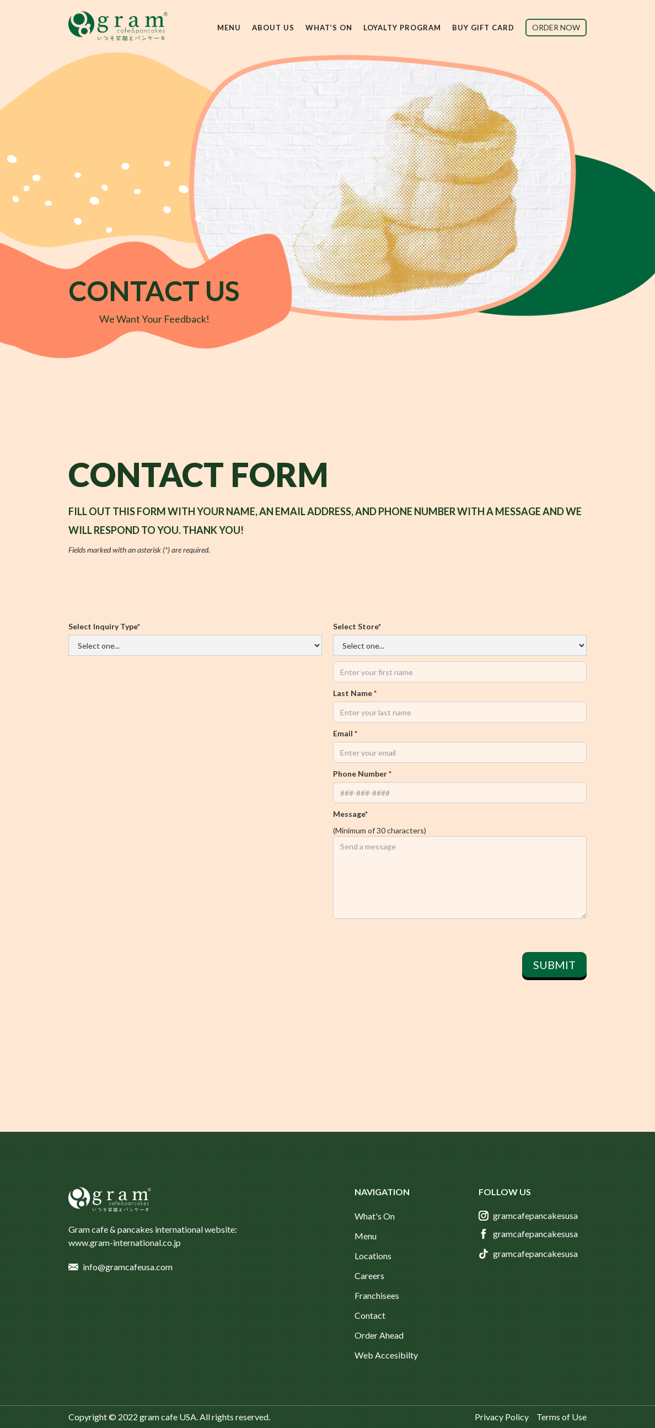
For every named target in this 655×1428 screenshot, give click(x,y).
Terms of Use (561, 1416)
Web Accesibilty (386, 1355)
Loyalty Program (402, 27)
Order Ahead (379, 1335)
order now (556, 27)
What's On (375, 1216)
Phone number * (362, 773)
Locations (373, 1255)
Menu (366, 1236)
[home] (118, 26)
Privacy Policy (502, 1416)
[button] (229, 27)
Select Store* (357, 626)
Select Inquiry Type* (104, 626)
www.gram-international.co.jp (124, 1242)
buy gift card (483, 27)
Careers (369, 1275)
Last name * (355, 693)
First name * (460, 645)
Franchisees (377, 1295)
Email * (345, 733)
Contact (370, 1315)
